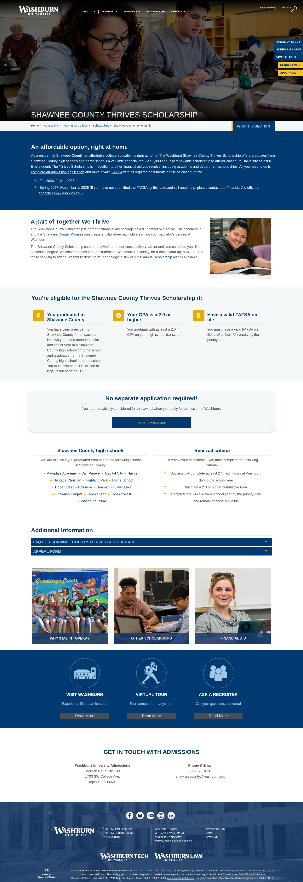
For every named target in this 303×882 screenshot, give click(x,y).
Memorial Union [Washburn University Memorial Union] (166, 829)
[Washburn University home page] (38, 10)
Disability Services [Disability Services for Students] (168, 837)
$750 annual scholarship (153, 257)
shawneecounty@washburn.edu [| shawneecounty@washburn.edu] (200, 776)
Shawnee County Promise (63, 234)
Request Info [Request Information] (290, 64)
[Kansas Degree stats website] (47, 875)
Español (286, 7)
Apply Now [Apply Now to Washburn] (288, 72)
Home (35, 125)
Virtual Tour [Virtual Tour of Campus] (286, 57)
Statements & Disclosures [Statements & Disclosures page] (173, 841)
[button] (294, 9)
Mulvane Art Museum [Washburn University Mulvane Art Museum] (169, 833)
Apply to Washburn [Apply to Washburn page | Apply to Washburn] (151, 422)
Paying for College (76, 125)
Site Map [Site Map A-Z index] (212, 837)
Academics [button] (109, 11)
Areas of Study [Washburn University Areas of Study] (288, 41)
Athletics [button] (178, 11)
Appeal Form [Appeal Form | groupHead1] (47, 551)
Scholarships (101, 125)
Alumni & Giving (268, 7)
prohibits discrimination (105, 870)
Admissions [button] (131, 11)
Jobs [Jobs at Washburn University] (209, 833)
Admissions (51, 125)
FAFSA (116, 172)
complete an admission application (57, 172)
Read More (84, 716)
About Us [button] (88, 11)
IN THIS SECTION (255, 126)
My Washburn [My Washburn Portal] (215, 829)
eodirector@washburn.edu (180, 878)
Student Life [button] (155, 11)
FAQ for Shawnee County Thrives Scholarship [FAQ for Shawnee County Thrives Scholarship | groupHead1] (84, 542)
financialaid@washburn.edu (60, 193)
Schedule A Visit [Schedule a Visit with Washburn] (288, 49)
